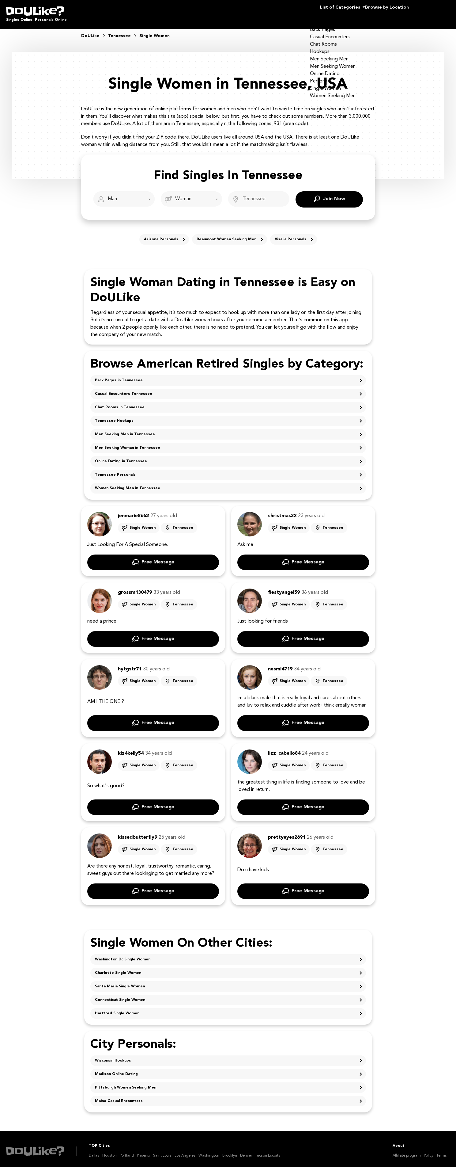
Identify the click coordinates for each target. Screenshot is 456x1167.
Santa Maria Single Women (120, 982)
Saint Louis (162, 1151)
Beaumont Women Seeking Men (226, 235)
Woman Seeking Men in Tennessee (127, 484)
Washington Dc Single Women (122, 955)
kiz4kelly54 (131, 749)
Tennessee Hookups (114, 416)
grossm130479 (135, 588)
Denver (246, 1151)
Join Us (434, 12)
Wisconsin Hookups (113, 1056)
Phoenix (143, 1151)
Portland (127, 1151)
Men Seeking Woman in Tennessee (127, 443)
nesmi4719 (280, 664)
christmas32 (282, 511)
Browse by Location (376, 12)
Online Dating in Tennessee (121, 457)
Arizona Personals (161, 235)
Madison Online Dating (116, 1070)
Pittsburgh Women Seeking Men (125, 1083)
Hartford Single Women (117, 1009)
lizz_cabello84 (284, 749)
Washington (208, 1151)
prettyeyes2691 (286, 833)
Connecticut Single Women (120, 995)
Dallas (94, 1151)
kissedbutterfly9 (137, 833)
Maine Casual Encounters (119, 1097)
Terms (441, 1151)
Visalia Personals (290, 235)
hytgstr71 (129, 664)
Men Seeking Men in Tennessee (125, 430)
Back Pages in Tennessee (119, 376)
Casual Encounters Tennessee (123, 389)
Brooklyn (229, 1151)
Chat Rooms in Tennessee (120, 403)
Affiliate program (407, 1151)
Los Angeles (185, 1151)
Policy (428, 1151)
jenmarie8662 (133, 511)
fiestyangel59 (284, 588)
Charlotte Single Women (118, 969)
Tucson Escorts (267, 1151)
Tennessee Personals (115, 470)
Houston (109, 1151)
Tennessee (182, 523)
